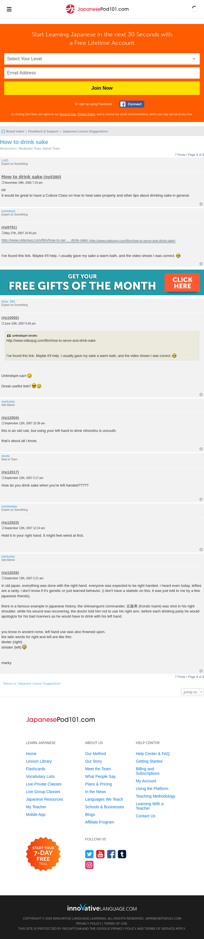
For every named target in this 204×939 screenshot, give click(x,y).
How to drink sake (24, 142)
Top (201, 204)
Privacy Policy (86, 114)
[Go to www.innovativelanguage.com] (102, 907)
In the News (95, 791)
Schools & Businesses (104, 807)
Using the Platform (152, 788)
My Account (146, 781)
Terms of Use (67, 114)
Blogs (90, 814)
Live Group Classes (43, 791)
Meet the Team (98, 769)
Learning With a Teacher (149, 806)
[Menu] (9, 9)
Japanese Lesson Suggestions (85, 131)
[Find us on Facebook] (111, 854)
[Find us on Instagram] (89, 864)
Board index (15, 131)
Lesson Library (39, 761)
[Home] (97, 13)
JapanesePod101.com (163, 918)
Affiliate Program (99, 822)
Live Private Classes (44, 784)
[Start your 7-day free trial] (43, 854)
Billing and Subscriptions (147, 771)
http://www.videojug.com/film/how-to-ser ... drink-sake (44, 240)
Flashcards (35, 769)
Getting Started (149, 761)
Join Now (102, 88)
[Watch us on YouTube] (100, 854)
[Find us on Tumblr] (122, 854)
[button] (195, 9)
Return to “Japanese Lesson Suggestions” (32, 683)
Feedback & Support (43, 131)
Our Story (93, 761)
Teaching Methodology (155, 796)
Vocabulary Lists (40, 776)
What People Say (100, 776)
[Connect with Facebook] (132, 104)
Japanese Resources (44, 799)
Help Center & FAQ (153, 753)
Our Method (95, 753)
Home (31, 753)
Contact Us (145, 816)
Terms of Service (160, 928)
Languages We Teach (104, 799)
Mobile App (35, 814)
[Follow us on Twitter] (89, 854)
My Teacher (36, 807)
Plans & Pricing (98, 784)
